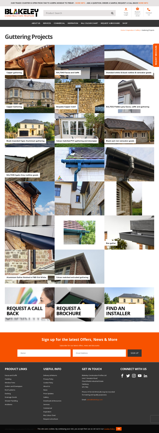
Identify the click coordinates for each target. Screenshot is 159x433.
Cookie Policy (48, 383)
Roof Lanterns (10, 390)
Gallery (137, 30)
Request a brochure (110, 23)
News (45, 390)
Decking (8, 393)
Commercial (59, 23)
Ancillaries (8, 404)
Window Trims (10, 383)
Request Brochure (156, 55)
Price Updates (48, 393)
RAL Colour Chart (89, 23)
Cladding (8, 379)
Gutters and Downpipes (13, 386)
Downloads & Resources (52, 401)
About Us (36, 23)
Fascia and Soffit (11, 375)
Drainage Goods (11, 397)
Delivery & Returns (50, 375)
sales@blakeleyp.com (95, 399)
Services (47, 23)
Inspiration (73, 23)
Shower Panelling (11, 401)
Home (123, 30)
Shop (125, 23)
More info (80, 3)
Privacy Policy (48, 379)
